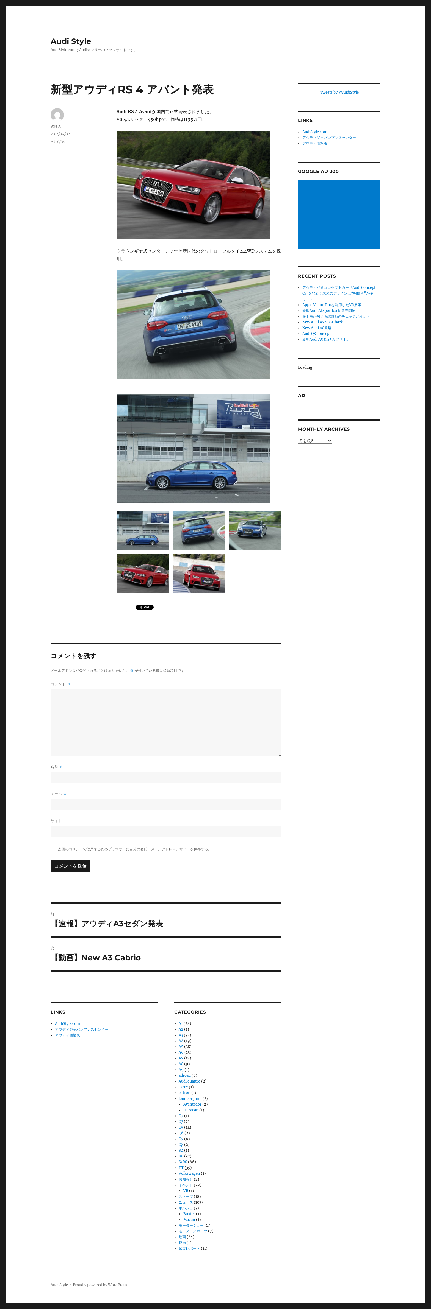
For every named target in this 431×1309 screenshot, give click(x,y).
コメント (61, 684)
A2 (181, 1029)
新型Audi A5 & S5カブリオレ (326, 339)
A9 (181, 1069)
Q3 (181, 1121)
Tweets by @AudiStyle (339, 92)
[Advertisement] (340, 215)
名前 (57, 767)
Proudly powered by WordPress (100, 1285)
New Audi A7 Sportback (322, 322)
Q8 (181, 1144)
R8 (181, 1156)
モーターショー (191, 1225)
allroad (185, 1075)
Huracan (190, 1110)
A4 (53, 141)
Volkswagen (189, 1173)
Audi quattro (189, 1081)
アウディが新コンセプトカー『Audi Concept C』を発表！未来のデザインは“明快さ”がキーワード (339, 293)
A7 (181, 1058)
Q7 (181, 1139)
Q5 (181, 1127)
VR (185, 1190)
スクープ (186, 1196)
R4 (181, 1150)
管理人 (56, 126)
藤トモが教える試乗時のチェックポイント (336, 316)
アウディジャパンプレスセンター (82, 1029)
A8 (181, 1064)
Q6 (181, 1133)
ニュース (186, 1202)
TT (181, 1167)
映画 (182, 1242)
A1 (181, 1023)
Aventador (192, 1104)
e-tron (184, 1092)
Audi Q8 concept (316, 333)
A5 (181, 1046)
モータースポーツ (193, 1231)
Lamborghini (190, 1098)
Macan (189, 1219)
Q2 (181, 1116)
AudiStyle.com (67, 1023)
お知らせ (186, 1179)
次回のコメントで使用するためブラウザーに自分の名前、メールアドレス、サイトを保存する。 (135, 849)
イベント (186, 1185)
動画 (182, 1237)
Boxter (189, 1214)
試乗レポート (189, 1248)
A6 (181, 1052)
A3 (181, 1035)
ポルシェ (186, 1208)
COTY (183, 1087)
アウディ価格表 (67, 1035)
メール (59, 793)
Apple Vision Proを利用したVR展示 (331, 305)
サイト (56, 820)
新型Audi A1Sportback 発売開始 (328, 310)
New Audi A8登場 (316, 328)
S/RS (61, 141)
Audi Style (71, 41)
